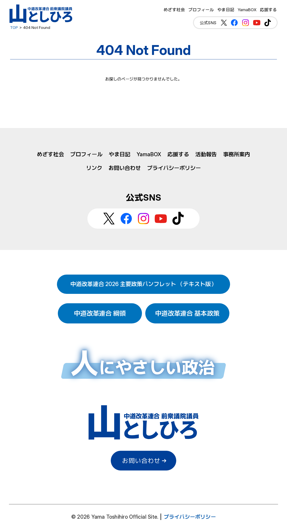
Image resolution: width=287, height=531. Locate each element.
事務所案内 (236, 154)
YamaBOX (149, 154)
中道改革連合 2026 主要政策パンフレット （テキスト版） (143, 284)
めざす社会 (50, 154)
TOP (14, 27)
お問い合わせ (125, 168)
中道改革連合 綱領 (100, 313)
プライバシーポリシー (174, 168)
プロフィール (86, 154)
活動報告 (206, 154)
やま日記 (119, 154)
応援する (178, 154)
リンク (94, 168)
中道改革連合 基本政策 (187, 313)
